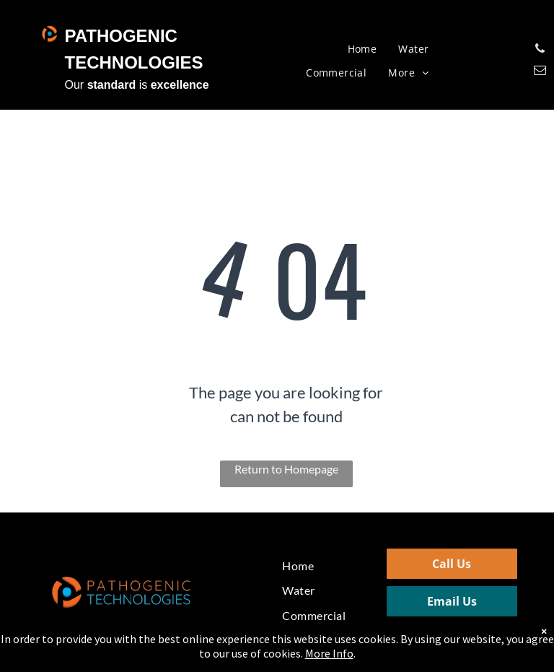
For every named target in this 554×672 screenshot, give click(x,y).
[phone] (540, 50)
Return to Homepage (286, 469)
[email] (540, 72)
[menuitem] (362, 49)
